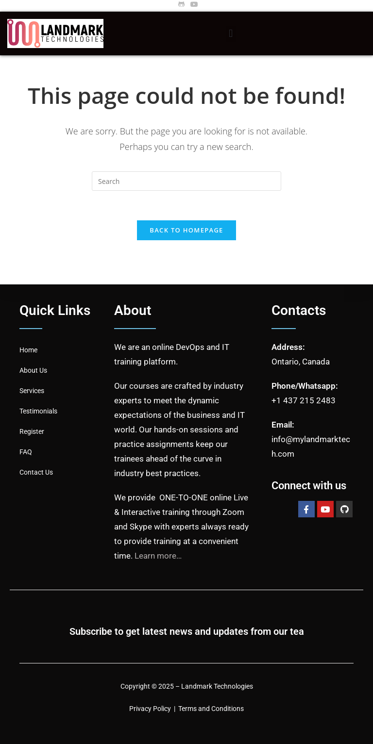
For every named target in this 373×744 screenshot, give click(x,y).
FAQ (25, 452)
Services (31, 391)
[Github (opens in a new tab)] (181, 4)
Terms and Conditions (211, 708)
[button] (231, 34)
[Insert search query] (186, 181)
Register (31, 431)
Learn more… (158, 556)
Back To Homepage (186, 230)
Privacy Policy (150, 708)
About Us (33, 370)
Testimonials (38, 411)
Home (28, 350)
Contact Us (36, 472)
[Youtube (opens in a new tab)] (192, 4)
